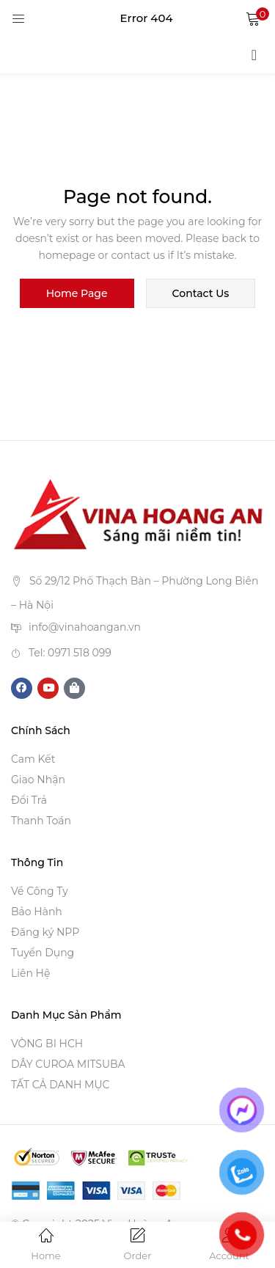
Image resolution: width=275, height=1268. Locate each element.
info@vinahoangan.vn (85, 627)
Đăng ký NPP (45, 932)
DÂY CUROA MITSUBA (68, 1064)
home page (77, 293)
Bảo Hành (36, 911)
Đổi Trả (29, 800)
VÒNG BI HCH (47, 1043)
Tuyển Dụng (42, 952)
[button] (253, 18)
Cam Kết (33, 759)
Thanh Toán (41, 820)
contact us (201, 293)
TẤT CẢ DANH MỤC (60, 1084)
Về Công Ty (39, 891)
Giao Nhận (38, 779)
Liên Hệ (30, 973)
